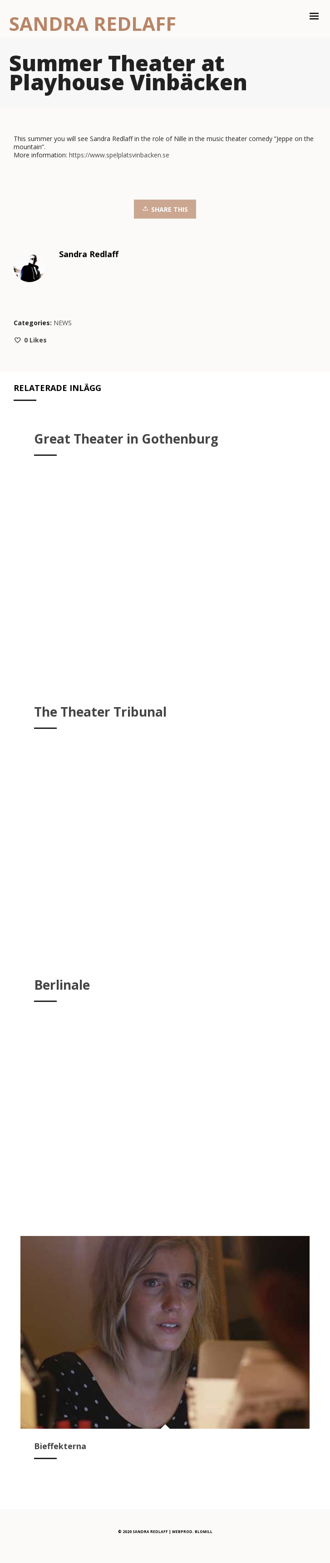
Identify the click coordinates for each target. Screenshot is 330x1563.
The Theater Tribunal (100, 711)
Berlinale (62, 984)
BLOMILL (203, 1531)
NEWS (63, 322)
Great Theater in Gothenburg (126, 438)
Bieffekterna (60, 1446)
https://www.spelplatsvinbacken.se (119, 155)
